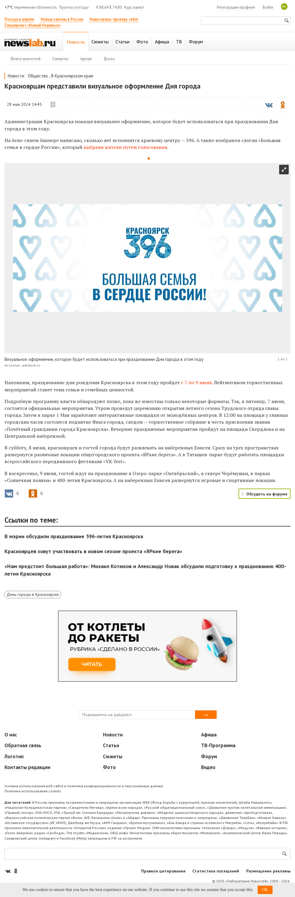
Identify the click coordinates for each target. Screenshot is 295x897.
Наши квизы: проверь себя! (113, 19)
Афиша (209, 734)
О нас (10, 734)
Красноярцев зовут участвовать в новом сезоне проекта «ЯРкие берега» (93, 551)
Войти (268, 7)
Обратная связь (22, 745)
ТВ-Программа (218, 745)
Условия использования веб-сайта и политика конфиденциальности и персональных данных (83, 786)
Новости (16, 76)
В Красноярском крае (72, 76)
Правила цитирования (163, 871)
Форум (209, 756)
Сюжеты (112, 756)
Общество (38, 76)
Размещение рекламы (268, 871)
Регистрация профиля (236, 7)
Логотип (14, 756)
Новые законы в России (62, 19)
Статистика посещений (215, 871)
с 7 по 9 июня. (197, 382)
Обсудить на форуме (267, 494)
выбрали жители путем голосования (125, 147)
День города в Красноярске (33, 594)
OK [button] (265, 889)
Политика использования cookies (32, 791)
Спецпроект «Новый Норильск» (32, 25)
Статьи (111, 745)
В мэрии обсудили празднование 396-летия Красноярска (73, 536)
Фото (109, 767)
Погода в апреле (19, 19)
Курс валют (134, 7)
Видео (208, 767)
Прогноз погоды (74, 7)
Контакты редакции (27, 767)
